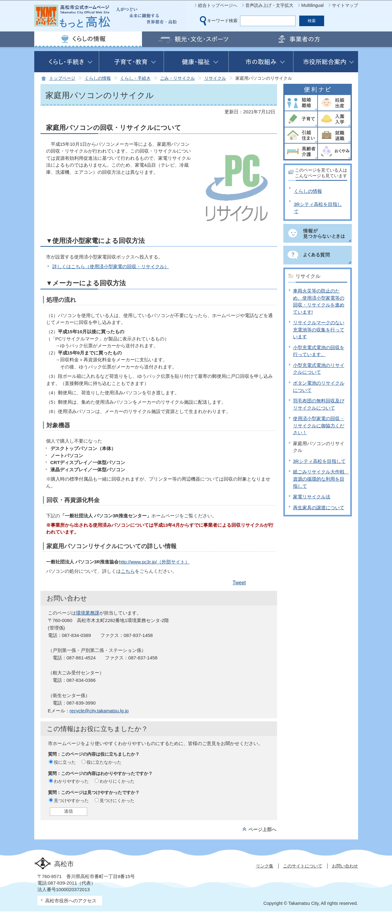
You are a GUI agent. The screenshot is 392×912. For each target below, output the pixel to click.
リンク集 (264, 865)
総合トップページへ (217, 5)
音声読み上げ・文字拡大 (269, 5)
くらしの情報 (98, 78)
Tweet (239, 582)
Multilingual (312, 5)
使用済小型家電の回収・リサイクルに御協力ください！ (318, 425)
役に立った (65, 762)
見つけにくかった (117, 800)
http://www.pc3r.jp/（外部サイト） (154, 561)
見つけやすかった (71, 800)
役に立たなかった (104, 762)
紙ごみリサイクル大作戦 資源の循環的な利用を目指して (321, 478)
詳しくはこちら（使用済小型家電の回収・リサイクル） (110, 266)
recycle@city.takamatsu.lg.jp (99, 710)
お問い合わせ (345, 865)
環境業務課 (87, 612)
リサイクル (215, 78)
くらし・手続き (135, 78)
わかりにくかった (117, 781)
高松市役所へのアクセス (71, 900)
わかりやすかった (71, 781)
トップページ (62, 78)
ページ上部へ (262, 829)
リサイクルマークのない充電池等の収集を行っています (318, 329)
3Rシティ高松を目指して (319, 461)
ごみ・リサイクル (177, 78)
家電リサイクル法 (311, 496)
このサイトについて (302, 865)
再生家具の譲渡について (318, 507)
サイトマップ (345, 5)
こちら (128, 571)
